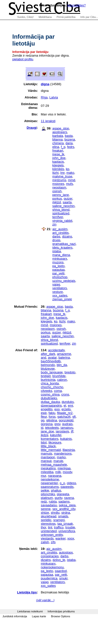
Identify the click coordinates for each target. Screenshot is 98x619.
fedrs (70, 147)
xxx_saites (59, 295)
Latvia (53, 97)
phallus (56, 490)
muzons (58, 262)
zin (54, 224)
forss (52, 416)
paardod (61, 571)
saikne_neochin (63, 206)
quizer (68, 198)
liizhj (55, 173)
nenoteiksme (50, 479)
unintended (49, 531)
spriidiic (46, 520)
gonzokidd (66, 420)
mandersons (63, 453)
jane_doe (47, 431)
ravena (69, 498)
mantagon (48, 457)
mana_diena (61, 255)
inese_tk (58, 154)
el (65, 405)
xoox (70, 538)
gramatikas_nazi (64, 244)
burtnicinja (48, 379)
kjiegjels (58, 165)
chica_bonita (50, 383)
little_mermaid (51, 450)
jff (72, 431)
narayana (54, 475)
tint (50, 527)
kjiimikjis (58, 169)
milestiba (47, 472)
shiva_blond (60, 209)
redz (44, 501)
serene (46, 509)
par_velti (58, 273)
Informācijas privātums (61, 611)
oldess (71, 483)
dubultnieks (49, 398)
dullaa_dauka (50, 402)
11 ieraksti (48, 121)
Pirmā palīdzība (66, 17)
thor (43, 527)
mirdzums (59, 180)
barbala (57, 136)
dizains (67, 236)
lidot (44, 442)
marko (61, 457)
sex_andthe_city (63, 509)
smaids (63, 516)
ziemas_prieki (62, 299)
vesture (57, 292)
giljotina (51, 420)
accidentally (56, 350)
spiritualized (60, 213)
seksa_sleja (67, 505)
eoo (57, 409)
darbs (56, 236)
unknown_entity (52, 535)
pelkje (45, 490)
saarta (67, 202)
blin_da (62, 365)
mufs (69, 184)
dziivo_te (58, 560)
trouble (70, 527)
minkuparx (59, 258)
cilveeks (46, 391)
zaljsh (45, 542)
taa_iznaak (65, 523)
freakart (57, 150)
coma (58, 391)
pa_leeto (58, 266)
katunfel (55, 435)
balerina (64, 357)
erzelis (66, 409)
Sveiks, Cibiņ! (25, 17)
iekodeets (52, 427)
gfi (74, 416)
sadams (64, 501)
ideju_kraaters (62, 247)
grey (57, 424)
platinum (47, 498)
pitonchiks (48, 494)
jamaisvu (67, 427)
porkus (57, 198)
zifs (53, 542)
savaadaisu (49, 505)
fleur (44, 416)
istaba (56, 251)
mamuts (46, 453)
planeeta (63, 494)
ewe (44, 413)
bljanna (57, 139)
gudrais (67, 424)
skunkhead (48, 516)
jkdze (44, 435)
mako (70, 173)
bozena (70, 139)
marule (58, 461)
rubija (53, 501)
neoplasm (59, 187)
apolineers (59, 132)
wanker (60, 538)
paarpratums (50, 487)
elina (55, 147)
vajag (56, 284)
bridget (46, 376)
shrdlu (55, 512)
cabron (62, 379)
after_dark (48, 354)
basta (69, 136)
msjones (58, 184)
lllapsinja (69, 450)
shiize (45, 512)
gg (42, 420)
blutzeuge (48, 368)
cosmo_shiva (50, 394)
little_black (48, 446)
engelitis (47, 409)
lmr (62, 173)
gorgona (47, 424)
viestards (47, 538)
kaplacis (58, 161)
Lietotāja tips (27, 592)
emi (70, 405)
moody (67, 472)
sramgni (59, 520)
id (42, 427)
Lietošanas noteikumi (30, 611)
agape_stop (60, 128)
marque (46, 461)
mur (43, 475)
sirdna (65, 512)
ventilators (59, 288)
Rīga (44, 97)
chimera (58, 143)
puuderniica (49, 578)
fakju (52, 413)
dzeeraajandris (51, 405)
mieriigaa (64, 468)
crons (65, 394)
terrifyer (57, 217)
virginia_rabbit (62, 220)
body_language (52, 372)
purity (58, 498)
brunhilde (59, 376)
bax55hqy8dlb (51, 361)
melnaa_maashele (54, 464)
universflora (66, 531)
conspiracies (50, 556)
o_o (62, 483)
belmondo (48, 365)
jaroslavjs (62, 431)
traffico (59, 527)
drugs (56, 240)
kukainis (66, 439)
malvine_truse (62, 176)
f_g (63, 147)
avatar (52, 357)
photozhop (59, 277)
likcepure (55, 442)
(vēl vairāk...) (45, 600)
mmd (71, 180)
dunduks (68, 402)
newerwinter (49, 483)
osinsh (57, 191)
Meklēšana (45, 17)
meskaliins (48, 468)
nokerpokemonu (52, 567)
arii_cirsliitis (60, 233)
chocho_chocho (52, 387)
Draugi (32, 127)
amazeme (64, 354)
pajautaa (58, 269)
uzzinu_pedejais (63, 281)
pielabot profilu (22, 59)
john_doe (59, 158)
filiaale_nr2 (65, 413)
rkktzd (56, 202)
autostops (66, 552)
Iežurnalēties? (76, 5)
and (43, 357)
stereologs (48, 523)
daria (69, 143)
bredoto (70, 372)
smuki (63, 578)
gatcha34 (64, 416)
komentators (50, 439)
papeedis (67, 487)
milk (58, 472)
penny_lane (60, 195)
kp (67, 169)
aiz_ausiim (59, 229)
